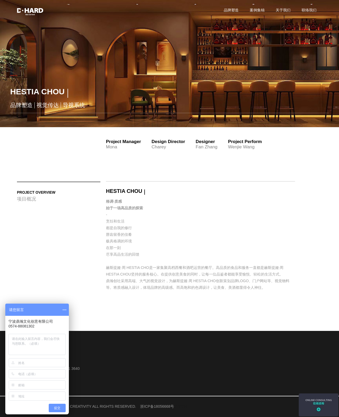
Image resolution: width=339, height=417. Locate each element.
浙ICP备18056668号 (157, 406)
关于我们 (181, 406)
